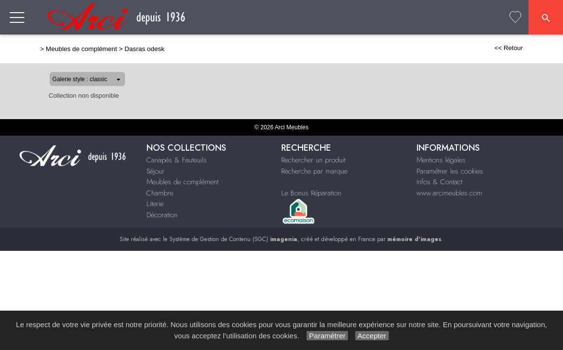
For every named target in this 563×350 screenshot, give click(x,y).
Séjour (155, 171)
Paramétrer (327, 336)
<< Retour (540, 48)
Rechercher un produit (313, 160)
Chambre (159, 193)
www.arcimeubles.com (449, 193)
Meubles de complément (50, 48)
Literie (154, 203)
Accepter (372, 336)
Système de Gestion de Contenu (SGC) (233, 239)
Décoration (162, 215)
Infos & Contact (439, 181)
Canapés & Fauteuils (176, 160)
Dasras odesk (113, 48)
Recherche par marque (314, 171)
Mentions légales (441, 160)
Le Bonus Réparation (311, 193)
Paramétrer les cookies (450, 171)
